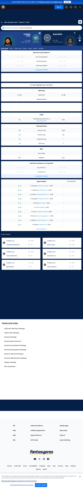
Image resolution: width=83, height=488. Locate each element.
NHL (14, 440)
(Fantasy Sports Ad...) (42, 194)
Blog (48, 466)
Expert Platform (36, 435)
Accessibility (33, 466)
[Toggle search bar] (75, 7)
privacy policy (45, 2)
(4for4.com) (42, 224)
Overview (4, 48)
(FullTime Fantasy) (42, 186)
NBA (14, 435)
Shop (62, 435)
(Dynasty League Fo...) (42, 216)
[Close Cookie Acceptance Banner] (80, 476)
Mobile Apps (64, 426)
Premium (73, 466)
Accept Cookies (41, 485)
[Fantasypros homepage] (3, 8)
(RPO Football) (40, 207)
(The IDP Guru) (43, 190)
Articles (41, 48)
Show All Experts (41, 229)
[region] (41, 480)
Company (42, 466)
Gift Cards (34, 440)
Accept (67, 2)
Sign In (45, 469)
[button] (41, 28)
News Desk (63, 430)
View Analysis (41, 121)
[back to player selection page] (1, 22)
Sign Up (38, 469)
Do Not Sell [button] (17, 466)
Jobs (54, 466)
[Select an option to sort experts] (73, 181)
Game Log (17, 48)
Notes (35, 48)
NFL (14, 426)
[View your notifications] (71, 7)
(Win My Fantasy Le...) (42, 220)
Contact (60, 466)
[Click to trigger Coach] (66, 7)
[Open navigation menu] (80, 7)
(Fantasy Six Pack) (43, 199)
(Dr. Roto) (42, 203)
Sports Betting (65, 440)
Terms (25, 466)
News (30, 48)
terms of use (57, 2)
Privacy (9, 466)
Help (66, 466)
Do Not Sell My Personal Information (21, 485)
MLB (14, 430)
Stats (11, 48)
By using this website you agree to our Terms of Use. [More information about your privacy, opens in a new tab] (19, 481)
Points (25, 48)
